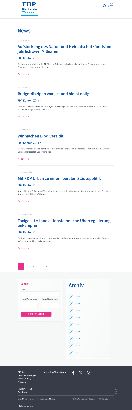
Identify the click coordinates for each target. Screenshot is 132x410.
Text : (23, 289)
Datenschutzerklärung (46, 399)
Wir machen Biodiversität (41, 136)
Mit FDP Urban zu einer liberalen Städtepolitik (59, 178)
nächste (46, 267)
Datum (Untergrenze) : (29, 300)
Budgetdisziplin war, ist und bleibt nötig (54, 93)
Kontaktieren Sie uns (26, 399)
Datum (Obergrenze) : (50, 300)
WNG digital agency (106, 399)
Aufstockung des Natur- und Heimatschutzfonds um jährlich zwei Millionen (64, 49)
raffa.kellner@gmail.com (54, 372)
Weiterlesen (23, 74)
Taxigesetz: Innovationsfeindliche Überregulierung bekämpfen (64, 223)
